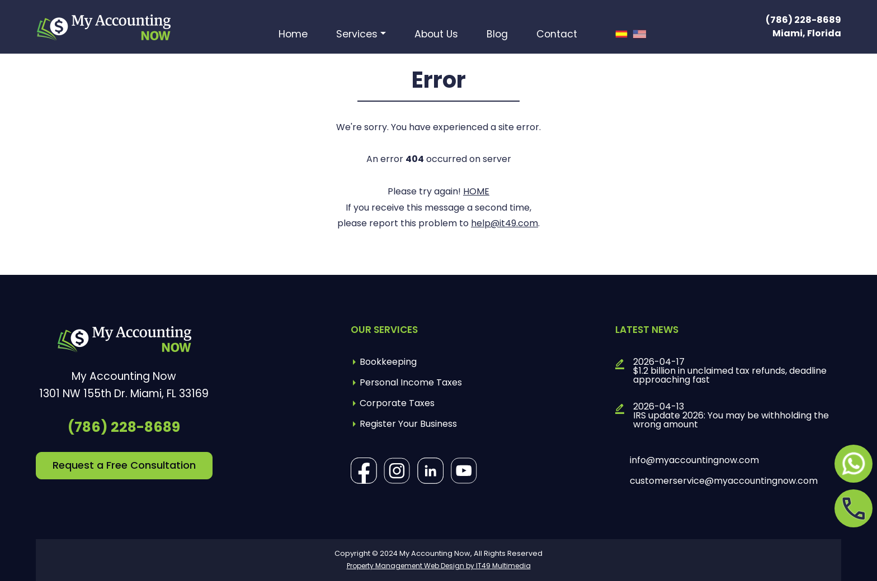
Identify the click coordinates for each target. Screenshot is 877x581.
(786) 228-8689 (803, 20)
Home (293, 35)
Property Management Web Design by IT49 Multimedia (439, 565)
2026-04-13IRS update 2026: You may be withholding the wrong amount (731, 415)
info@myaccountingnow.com (694, 460)
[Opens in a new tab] (853, 464)
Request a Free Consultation (124, 465)
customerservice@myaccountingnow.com (724, 481)
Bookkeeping (388, 361)
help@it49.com (504, 223)
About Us (436, 35)
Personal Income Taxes (411, 382)
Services (357, 35)
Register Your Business (408, 423)
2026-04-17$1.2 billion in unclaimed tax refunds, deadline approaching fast (730, 371)
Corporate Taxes (397, 403)
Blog (497, 35)
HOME (476, 191)
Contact (556, 35)
